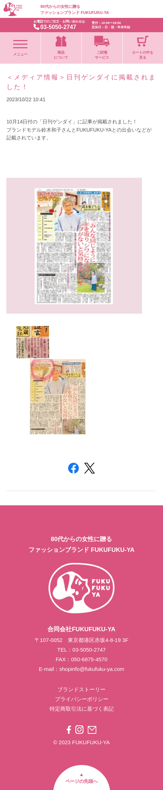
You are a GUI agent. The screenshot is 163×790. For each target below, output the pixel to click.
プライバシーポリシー (81, 699)
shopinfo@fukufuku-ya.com (91, 669)
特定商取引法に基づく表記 (82, 709)
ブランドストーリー (81, 689)
